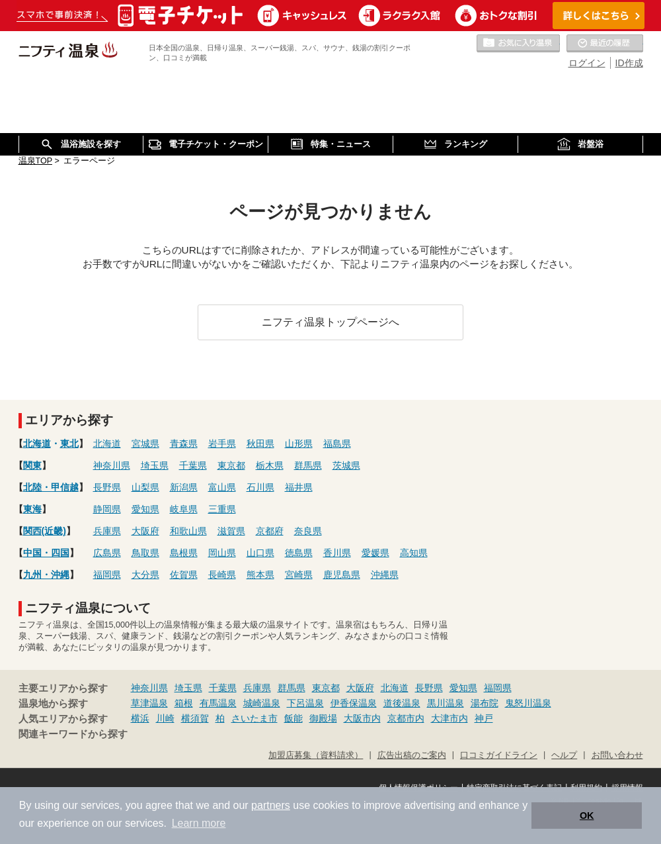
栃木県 (270, 465)
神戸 (484, 718)
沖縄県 (385, 574)
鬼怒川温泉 (528, 703)
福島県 (337, 443)
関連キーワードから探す (73, 734)
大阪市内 (362, 718)
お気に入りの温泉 (518, 43)
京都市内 (405, 718)
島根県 (184, 552)
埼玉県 (155, 465)
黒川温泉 (445, 703)
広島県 (107, 552)
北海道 (37, 443)
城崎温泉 (261, 703)
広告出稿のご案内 (411, 755)
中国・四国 (46, 552)
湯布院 (484, 703)
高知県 (414, 552)
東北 (69, 443)
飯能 (293, 718)
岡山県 (222, 552)
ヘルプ (564, 755)
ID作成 (629, 63)
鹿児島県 (341, 574)
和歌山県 (188, 531)
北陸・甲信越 (51, 487)
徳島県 (299, 552)
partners (270, 805)
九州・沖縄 (46, 574)
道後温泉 (401, 703)
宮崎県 (299, 574)
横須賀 (195, 718)
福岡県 (107, 574)
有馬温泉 (218, 703)
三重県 (222, 509)
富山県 (222, 487)
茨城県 (346, 465)
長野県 (107, 487)
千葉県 (193, 465)
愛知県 (145, 509)
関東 (32, 465)
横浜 (140, 718)
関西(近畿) (44, 531)
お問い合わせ (617, 755)
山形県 (299, 443)
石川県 (260, 487)
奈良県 (308, 531)
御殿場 (323, 718)
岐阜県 (184, 509)
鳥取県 (145, 552)
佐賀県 (184, 574)
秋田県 (260, 443)
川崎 (165, 718)
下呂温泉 (305, 703)
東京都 (231, 465)
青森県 (184, 443)
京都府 (270, 531)
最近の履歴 (604, 43)
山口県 (260, 552)
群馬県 (308, 465)
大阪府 (145, 531)
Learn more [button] (199, 823)
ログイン (586, 63)
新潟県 (184, 487)
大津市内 (449, 718)
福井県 (299, 487)
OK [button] (587, 815)
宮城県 (145, 443)
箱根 (184, 703)
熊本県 (260, 574)
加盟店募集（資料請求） (315, 755)
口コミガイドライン (498, 755)
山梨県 (145, 487)
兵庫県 (107, 531)
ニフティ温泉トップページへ (330, 322)
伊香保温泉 (353, 703)
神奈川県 (111, 465)
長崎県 (222, 574)
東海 (32, 509)
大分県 (145, 574)
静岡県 (107, 509)
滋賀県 (231, 531)
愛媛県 (375, 552)
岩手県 (222, 443)
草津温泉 (149, 703)
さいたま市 (254, 718)
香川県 (337, 552)
